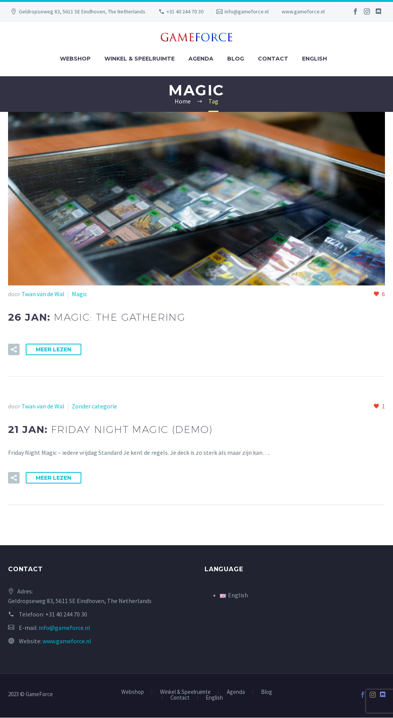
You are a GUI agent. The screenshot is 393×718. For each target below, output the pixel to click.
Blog (235, 58)
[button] (14, 349)
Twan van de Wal (42, 294)
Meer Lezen (53, 349)
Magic (79, 294)
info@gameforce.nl (247, 11)
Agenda (200, 58)
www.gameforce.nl (303, 11)
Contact (273, 58)
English (314, 58)
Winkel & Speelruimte (139, 58)
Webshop (75, 58)
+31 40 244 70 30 (185, 11)
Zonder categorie (94, 406)
